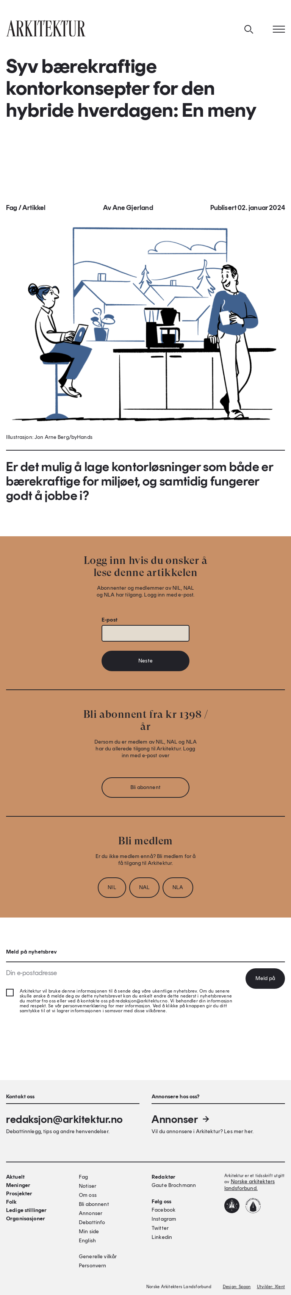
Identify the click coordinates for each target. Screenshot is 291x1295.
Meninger (18, 1185)
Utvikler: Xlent (271, 1286)
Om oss (88, 1195)
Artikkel (33, 209)
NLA (177, 888)
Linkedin (162, 1237)
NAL (144, 888)
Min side (89, 1231)
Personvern (92, 1265)
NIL (112, 888)
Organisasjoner (25, 1218)
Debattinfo (92, 1222)
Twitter (160, 1228)
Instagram (164, 1219)
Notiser (87, 1186)
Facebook (163, 1210)
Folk (11, 1202)
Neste (145, 662)
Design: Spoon (237, 1286)
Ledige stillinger (26, 1210)
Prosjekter (19, 1193)
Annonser (181, 1119)
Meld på (265, 978)
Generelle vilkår (98, 1256)
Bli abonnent (145, 788)
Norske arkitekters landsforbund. (249, 1185)
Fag (11, 209)
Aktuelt (15, 1177)
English (87, 1240)
